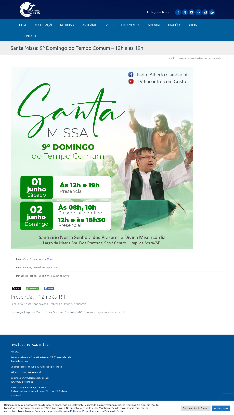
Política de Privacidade (82, 411)
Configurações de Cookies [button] (196, 408)
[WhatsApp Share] (32, 288)
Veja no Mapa (46, 259)
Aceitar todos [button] (221, 408)
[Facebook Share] (49, 288)
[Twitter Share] (16, 288)
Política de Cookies (114, 411)
